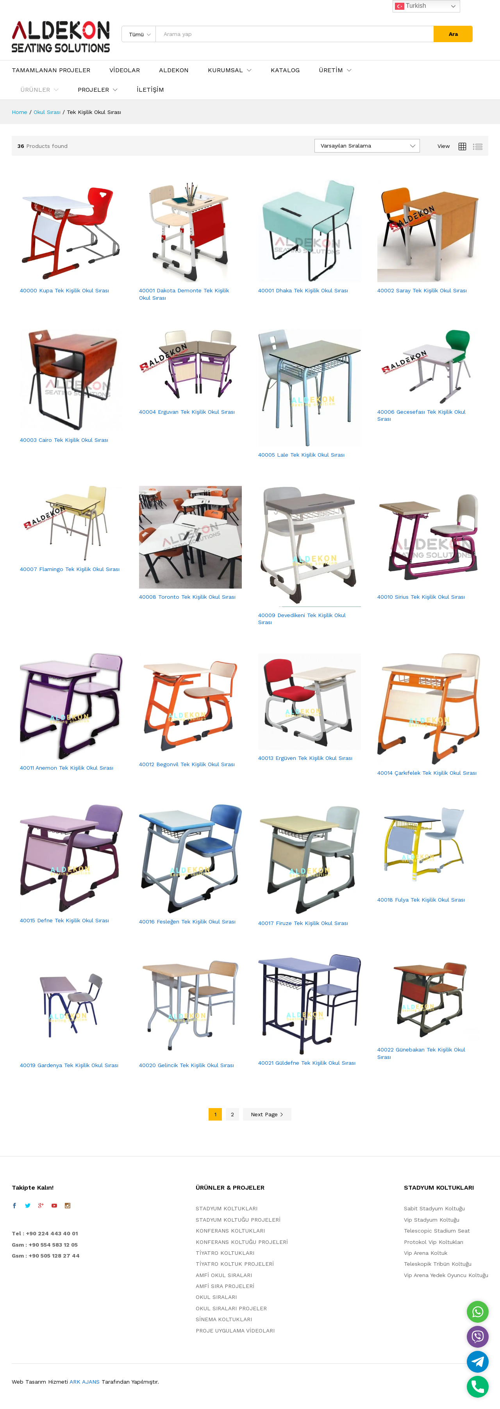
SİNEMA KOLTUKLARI (224, 1319)
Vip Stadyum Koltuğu (431, 1220)
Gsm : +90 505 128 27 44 (46, 1255)
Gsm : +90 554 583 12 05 (45, 1245)
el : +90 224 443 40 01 (47, 1233)
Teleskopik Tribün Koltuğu (437, 1264)
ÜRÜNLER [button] (35, 90)
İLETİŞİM (150, 90)
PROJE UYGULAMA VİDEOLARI (235, 1330)
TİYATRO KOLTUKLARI (225, 1253)
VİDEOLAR (124, 70)
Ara (453, 34)
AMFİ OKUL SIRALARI (224, 1275)
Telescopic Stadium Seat (437, 1231)
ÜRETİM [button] (331, 70)
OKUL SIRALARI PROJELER (231, 1308)
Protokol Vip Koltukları (433, 1242)
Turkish (410, 6)
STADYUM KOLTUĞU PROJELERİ (238, 1220)
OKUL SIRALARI (216, 1297)
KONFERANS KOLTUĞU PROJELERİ (242, 1242)
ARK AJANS (85, 1382)
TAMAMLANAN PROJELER (51, 70)
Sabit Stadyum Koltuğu (434, 1208)
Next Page (267, 1114)
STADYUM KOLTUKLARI (226, 1208)
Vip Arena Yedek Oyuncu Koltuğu (446, 1275)
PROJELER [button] (93, 90)
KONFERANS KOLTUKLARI (230, 1231)
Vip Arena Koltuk (425, 1253)
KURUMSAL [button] (225, 70)
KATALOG (285, 70)
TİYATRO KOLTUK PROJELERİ (235, 1264)
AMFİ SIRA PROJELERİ (225, 1286)
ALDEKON (174, 70)
